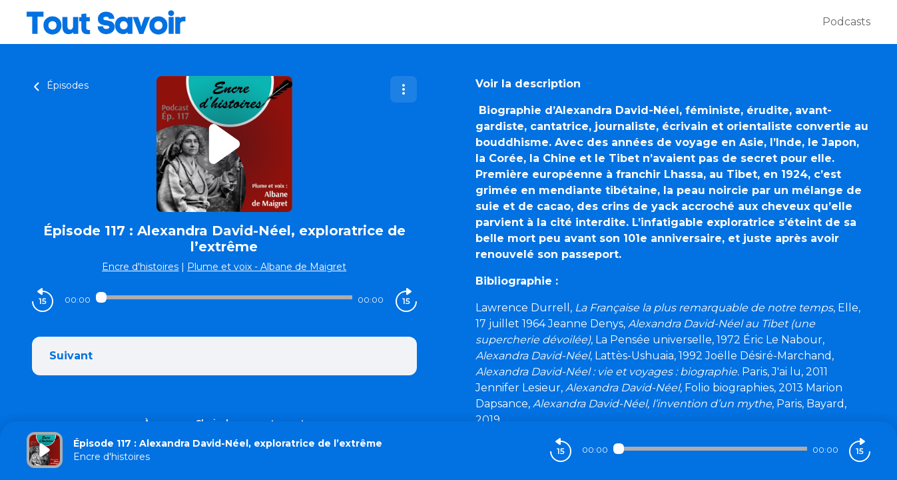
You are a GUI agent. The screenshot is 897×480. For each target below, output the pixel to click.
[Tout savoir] (424, 22)
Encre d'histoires (140, 267)
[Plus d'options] (403, 89)
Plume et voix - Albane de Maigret (266, 267)
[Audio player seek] (224, 297)
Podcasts (846, 21)
